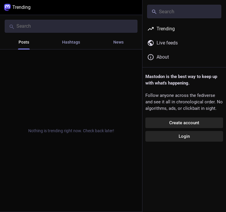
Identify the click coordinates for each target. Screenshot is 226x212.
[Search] (71, 26)
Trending (17, 7)
